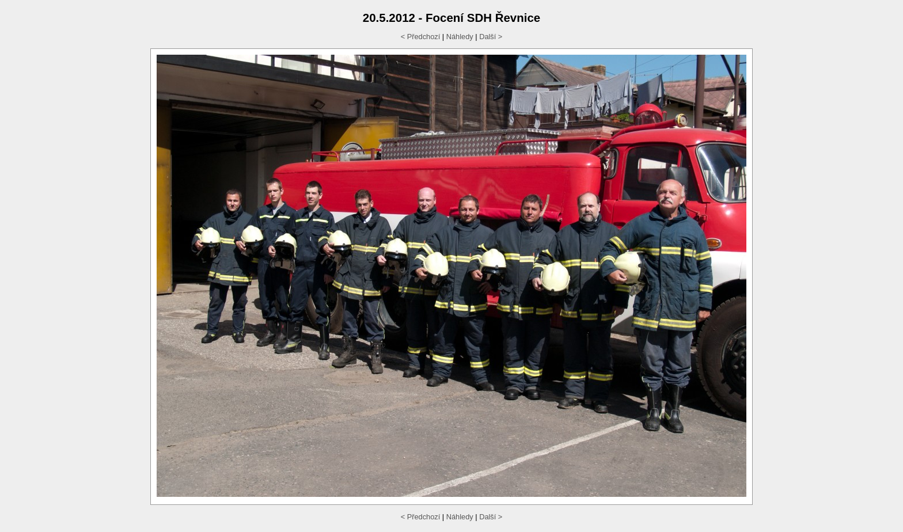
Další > (490, 36)
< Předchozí (421, 36)
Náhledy (459, 36)
